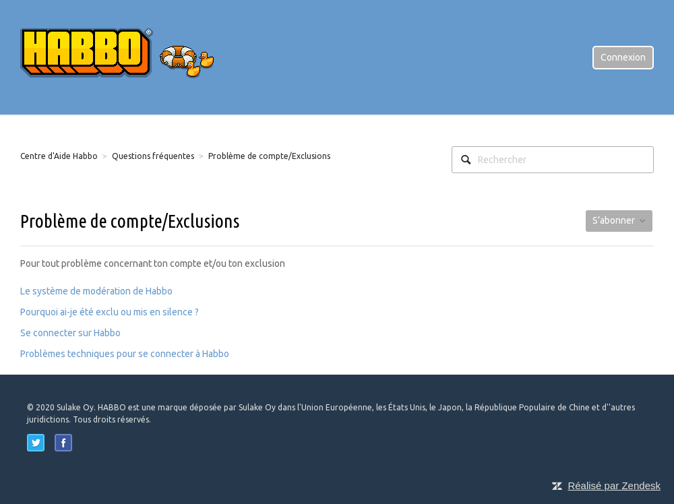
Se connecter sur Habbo (70, 332)
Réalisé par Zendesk (614, 485)
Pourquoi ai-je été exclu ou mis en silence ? (109, 312)
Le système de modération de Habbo (96, 291)
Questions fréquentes (153, 156)
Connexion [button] (623, 57)
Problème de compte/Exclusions (269, 156)
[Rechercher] (553, 159)
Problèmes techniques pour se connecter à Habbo (124, 353)
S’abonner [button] (613, 220)
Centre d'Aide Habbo (59, 156)
